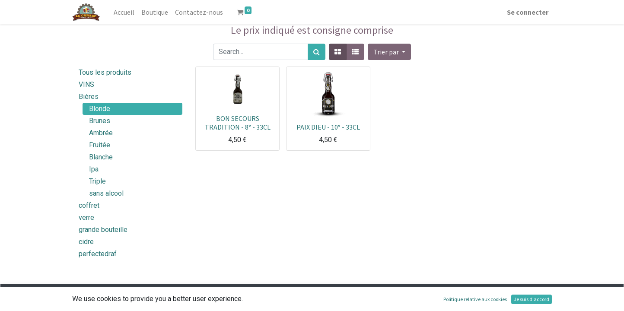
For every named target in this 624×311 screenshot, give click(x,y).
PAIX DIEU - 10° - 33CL (328, 127)
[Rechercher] (316, 52)
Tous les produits (105, 72)
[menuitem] (124, 12)
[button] (389, 52)
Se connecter (527, 12)
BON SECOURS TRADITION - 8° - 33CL (238, 122)
